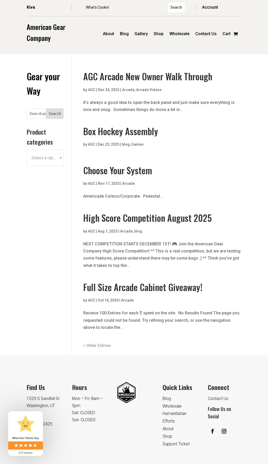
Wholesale (179, 34)
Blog (124, 34)
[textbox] (45, 158)
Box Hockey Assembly (120, 131)
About (108, 34)
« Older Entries (97, 345)
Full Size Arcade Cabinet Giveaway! (142, 287)
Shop (159, 34)
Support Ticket (176, 443)
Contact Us (206, 34)
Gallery (141, 34)
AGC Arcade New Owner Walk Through (147, 76)
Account (210, 7)
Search (55, 114)
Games (137, 144)
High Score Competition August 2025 (147, 217)
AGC (91, 90)
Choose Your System (117, 170)
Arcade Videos (149, 90)
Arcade (128, 90)
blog (126, 144)
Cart (226, 34)
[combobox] (45, 158)
